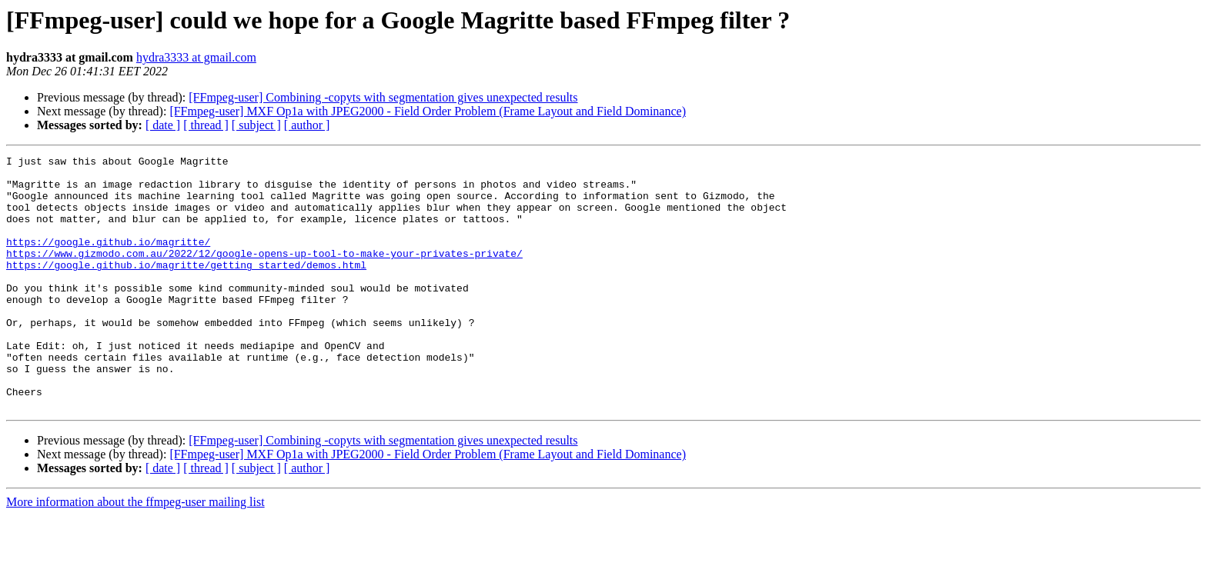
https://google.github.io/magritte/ (108, 260)
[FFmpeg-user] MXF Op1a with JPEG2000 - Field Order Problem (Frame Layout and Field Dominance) (427, 111)
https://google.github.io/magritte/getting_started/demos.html (186, 288)
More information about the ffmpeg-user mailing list (135, 552)
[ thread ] (206, 125)
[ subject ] (256, 125)
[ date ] (162, 125)
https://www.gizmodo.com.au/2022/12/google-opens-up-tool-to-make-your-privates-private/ (264, 274)
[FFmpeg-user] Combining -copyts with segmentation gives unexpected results (383, 97)
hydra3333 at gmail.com (196, 57)
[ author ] (307, 125)
